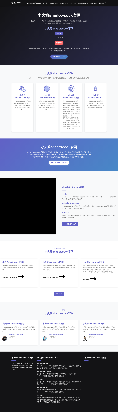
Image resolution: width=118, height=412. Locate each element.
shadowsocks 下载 (42, 366)
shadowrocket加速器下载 (54, 279)
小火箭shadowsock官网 (22, 360)
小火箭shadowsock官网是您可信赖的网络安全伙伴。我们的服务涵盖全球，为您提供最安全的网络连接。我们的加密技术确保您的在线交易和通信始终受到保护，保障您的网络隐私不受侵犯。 (59, 402)
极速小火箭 (90, 281)
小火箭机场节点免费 (70, 226)
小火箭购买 (40, 382)
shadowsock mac (59, 56)
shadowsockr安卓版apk (59, 165)
